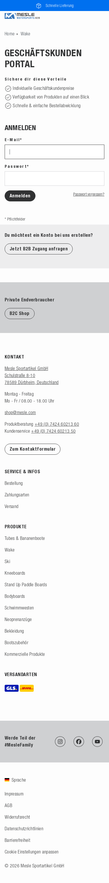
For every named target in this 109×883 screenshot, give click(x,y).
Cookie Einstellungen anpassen (31, 851)
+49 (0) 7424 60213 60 (57, 424)
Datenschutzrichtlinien (24, 828)
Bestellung (14, 483)
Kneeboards (15, 573)
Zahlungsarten (17, 494)
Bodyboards (15, 596)
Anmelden (20, 196)
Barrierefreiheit (17, 840)
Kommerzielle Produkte (25, 654)
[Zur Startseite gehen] (10, 33)
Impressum (14, 793)
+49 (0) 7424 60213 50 (53, 431)
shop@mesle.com (20, 412)
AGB (8, 805)
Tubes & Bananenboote (25, 538)
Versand (11, 506)
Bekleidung (14, 630)
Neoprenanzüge (18, 619)
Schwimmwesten (19, 607)
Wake (10, 549)
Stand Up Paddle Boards (26, 584)
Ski (7, 561)
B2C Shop (20, 313)
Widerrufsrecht (17, 817)
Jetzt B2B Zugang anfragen (39, 249)
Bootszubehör (16, 642)
